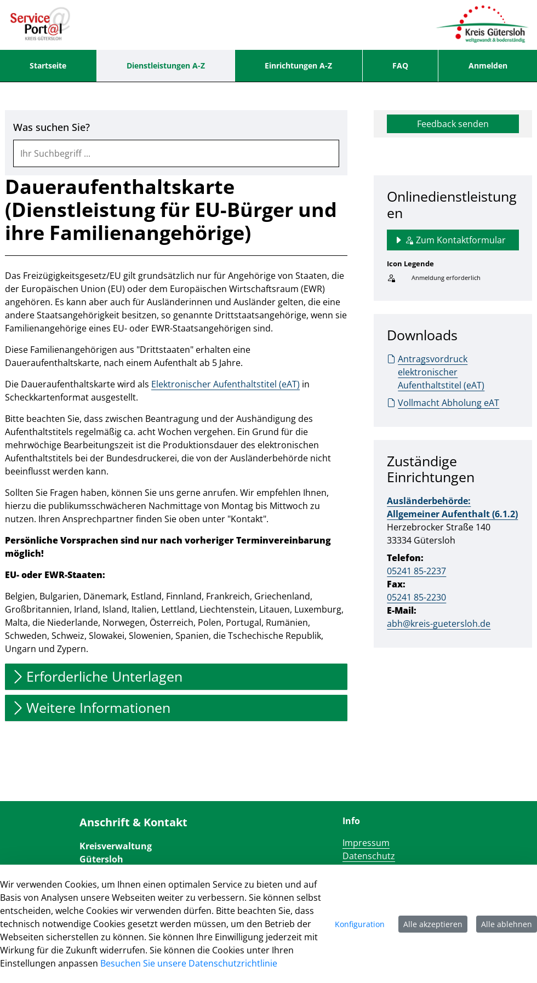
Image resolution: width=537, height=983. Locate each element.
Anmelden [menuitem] (488, 65)
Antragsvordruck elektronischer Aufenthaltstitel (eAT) (435, 371)
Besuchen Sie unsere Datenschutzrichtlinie (188, 963)
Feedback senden (453, 124)
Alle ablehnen (506, 924)
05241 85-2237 (416, 571)
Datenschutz (368, 856)
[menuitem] (48, 66)
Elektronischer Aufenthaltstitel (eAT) (225, 384)
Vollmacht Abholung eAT (443, 402)
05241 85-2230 (416, 597)
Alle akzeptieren (432, 924)
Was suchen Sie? (51, 127)
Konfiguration (360, 924)
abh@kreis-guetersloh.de (438, 624)
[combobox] (176, 153)
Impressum (366, 843)
